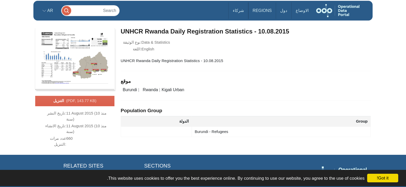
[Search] (90, 10)
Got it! (382, 178)
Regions (262, 10)
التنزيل (75, 101)
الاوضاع (302, 10)
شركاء (238, 10)
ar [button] (49, 10)
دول (283, 10)
